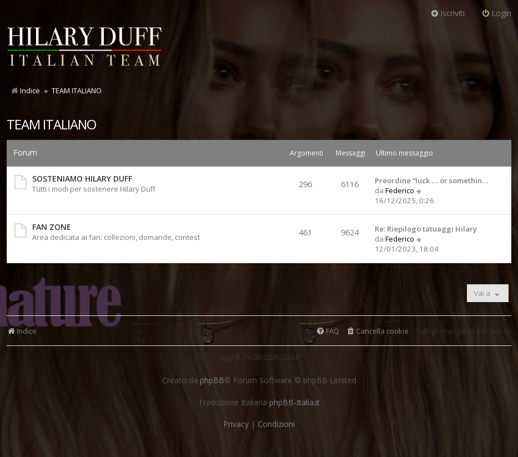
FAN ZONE (51, 227)
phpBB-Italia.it (294, 403)
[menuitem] (377, 331)
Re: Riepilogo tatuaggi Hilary (426, 229)
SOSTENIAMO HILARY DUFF (82, 178)
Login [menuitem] (496, 13)
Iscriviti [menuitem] (447, 13)
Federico (399, 190)
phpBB (212, 380)
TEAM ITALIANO (51, 124)
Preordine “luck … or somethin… (431, 180)
